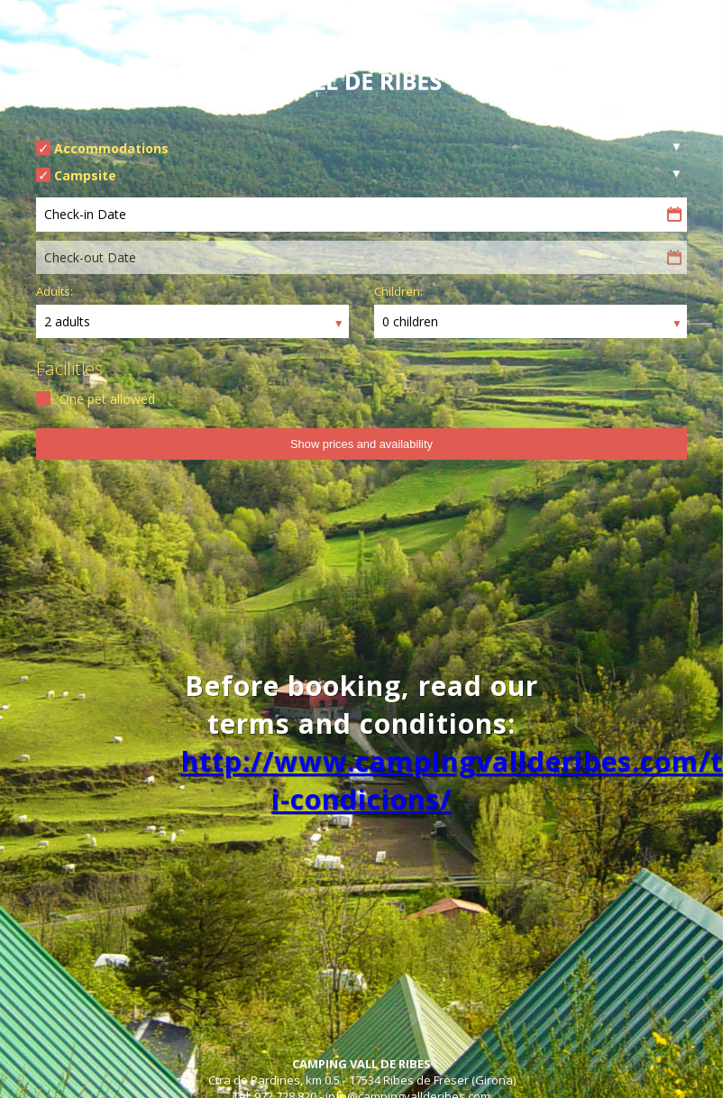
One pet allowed (107, 398)
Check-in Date (85, 214)
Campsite (85, 175)
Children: (398, 291)
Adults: (54, 291)
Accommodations (111, 148)
